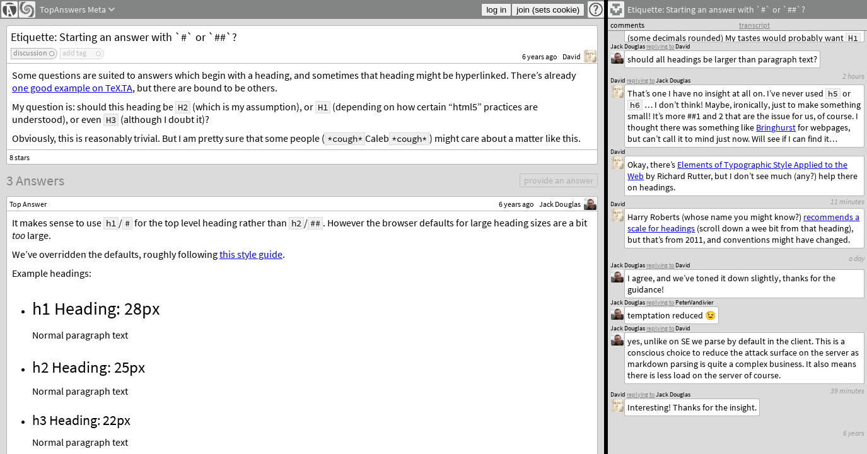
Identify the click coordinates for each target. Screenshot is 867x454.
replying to (641, 394)
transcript (754, 25)
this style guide (250, 254)
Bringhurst (776, 127)
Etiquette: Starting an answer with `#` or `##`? (124, 37)
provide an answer (558, 180)
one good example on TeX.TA (72, 87)
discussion (30, 52)
